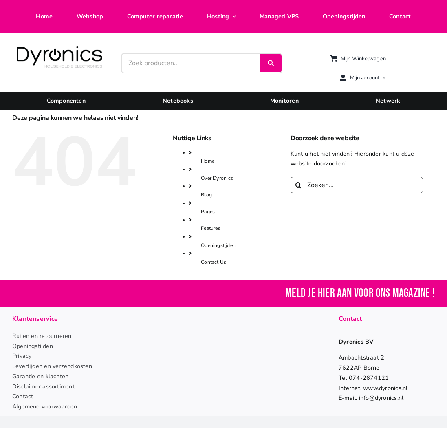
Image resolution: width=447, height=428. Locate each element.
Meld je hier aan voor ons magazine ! (360, 293)
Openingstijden (218, 245)
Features (210, 228)
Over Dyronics (217, 178)
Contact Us (213, 262)
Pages (208, 211)
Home (207, 161)
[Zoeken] (299, 185)
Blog (206, 195)
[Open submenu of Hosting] (232, 16)
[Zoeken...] (357, 185)
